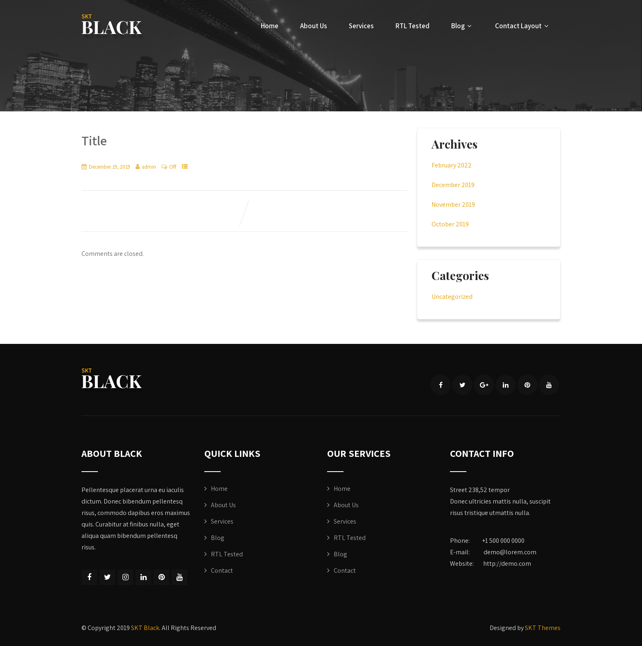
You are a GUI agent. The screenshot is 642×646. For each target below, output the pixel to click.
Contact (222, 570)
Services (361, 25)
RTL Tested (413, 25)
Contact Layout (522, 25)
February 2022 (452, 165)
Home (269, 25)
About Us (313, 25)
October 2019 (450, 224)
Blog (462, 25)
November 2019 (453, 204)
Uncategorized (452, 296)
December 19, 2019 (109, 166)
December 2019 (453, 185)
